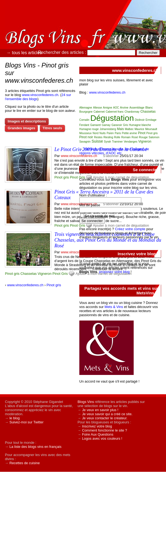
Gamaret (95, 125)
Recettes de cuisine (25, 463)
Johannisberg (108, 129)
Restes (98, 137)
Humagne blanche (140, 125)
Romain (125, 137)
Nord (96, 133)
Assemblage (136, 107)
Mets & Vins (114, 307)
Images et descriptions (27, 121)
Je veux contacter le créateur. (104, 418)
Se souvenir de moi (100, 216)
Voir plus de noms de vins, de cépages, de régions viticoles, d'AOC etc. (114, 151)
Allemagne (85, 107)
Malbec (129, 129)
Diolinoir (140, 119)
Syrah (107, 141)
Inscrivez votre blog (97, 426)
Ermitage (151, 119)
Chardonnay (132, 111)
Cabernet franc (115, 111)
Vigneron (45, 274)
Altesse (97, 107)
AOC (116, 107)
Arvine (124, 107)
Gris (64, 274)
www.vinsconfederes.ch (40, 95)
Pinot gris (61, 177)
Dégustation (112, 117)
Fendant (84, 125)
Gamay (106, 125)
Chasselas (28, 274)
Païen (110, 133)
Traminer (117, 141)
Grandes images (21, 128)
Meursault (151, 129)
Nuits (102, 133)
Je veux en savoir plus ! (100, 410)
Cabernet (99, 111)
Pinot (74, 177)
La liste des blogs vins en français (35, 447)
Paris (118, 133)
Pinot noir (86, 137)
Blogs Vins (86, 402)
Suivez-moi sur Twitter (27, 422)
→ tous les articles (24, 52)
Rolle (117, 137)
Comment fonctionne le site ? (104, 430)
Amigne (107, 107)
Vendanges (130, 141)
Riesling (108, 137)
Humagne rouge (89, 129)
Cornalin (84, 119)
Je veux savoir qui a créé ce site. (107, 414)
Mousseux (85, 133)
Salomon (154, 137)
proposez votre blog (114, 272)
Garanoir (116, 125)
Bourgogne (86, 111)
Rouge (143, 137)
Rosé (134, 137)
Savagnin (85, 141)
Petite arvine (129, 133)
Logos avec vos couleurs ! (102, 438)
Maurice (139, 129)
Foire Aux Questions (97, 434)
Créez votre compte (130, 229)
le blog (15, 418)
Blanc (149, 107)
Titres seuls (52, 128)
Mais (120, 129)
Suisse (97, 141)
